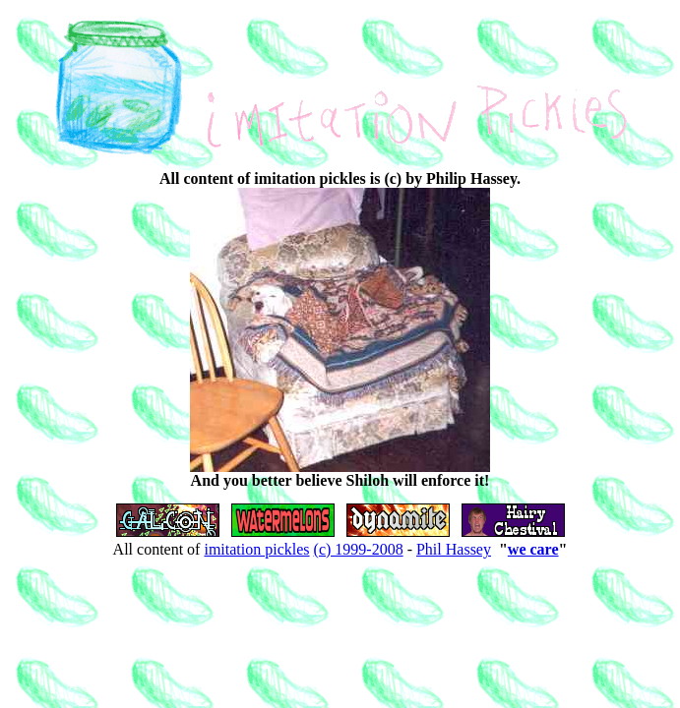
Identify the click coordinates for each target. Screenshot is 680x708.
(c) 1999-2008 (358, 549)
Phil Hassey (453, 549)
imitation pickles (256, 549)
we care (533, 549)
